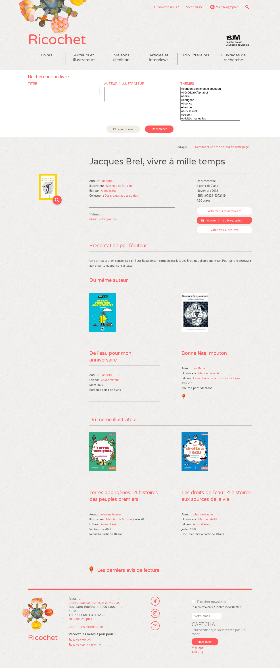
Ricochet (57, 39)
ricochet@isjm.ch (81, 619)
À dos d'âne (108, 191)
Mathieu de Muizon (119, 186)
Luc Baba (106, 181)
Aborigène (210, 100)
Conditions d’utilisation (86, 627)
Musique (95, 219)
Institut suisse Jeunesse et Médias (237, 40)
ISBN (200, 196)
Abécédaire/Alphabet (210, 93)
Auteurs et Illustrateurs (84, 57)
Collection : (96, 196)
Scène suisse (194, 7)
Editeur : (95, 191)
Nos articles (82, 640)
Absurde (210, 107)
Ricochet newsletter (211, 602)
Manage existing (198, 649)
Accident (210, 115)
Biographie (109, 219)
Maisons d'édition (121, 57)
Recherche (247, 7)
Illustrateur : (97, 186)
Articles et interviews (158, 57)
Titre (32, 84)
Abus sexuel (210, 111)
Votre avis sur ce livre (224, 230)
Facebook (155, 601)
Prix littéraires (196, 55)
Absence (210, 104)
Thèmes (187, 84)
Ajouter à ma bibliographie (224, 220)
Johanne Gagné (110, 514)
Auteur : (94, 181)
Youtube (155, 625)
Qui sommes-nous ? (166, 7)
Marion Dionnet (208, 373)
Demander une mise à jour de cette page (222, 147)
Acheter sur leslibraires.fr (224, 211)
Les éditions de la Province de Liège (216, 378)
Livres (46, 55)
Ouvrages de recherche (233, 57)
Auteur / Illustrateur (124, 84)
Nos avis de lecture (87, 645)
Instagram (155, 613)
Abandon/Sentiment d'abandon (210, 89)
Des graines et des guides (121, 196)
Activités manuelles (210, 119)
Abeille (210, 96)
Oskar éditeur (110, 380)
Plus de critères (123, 129)
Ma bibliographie (227, 7)
